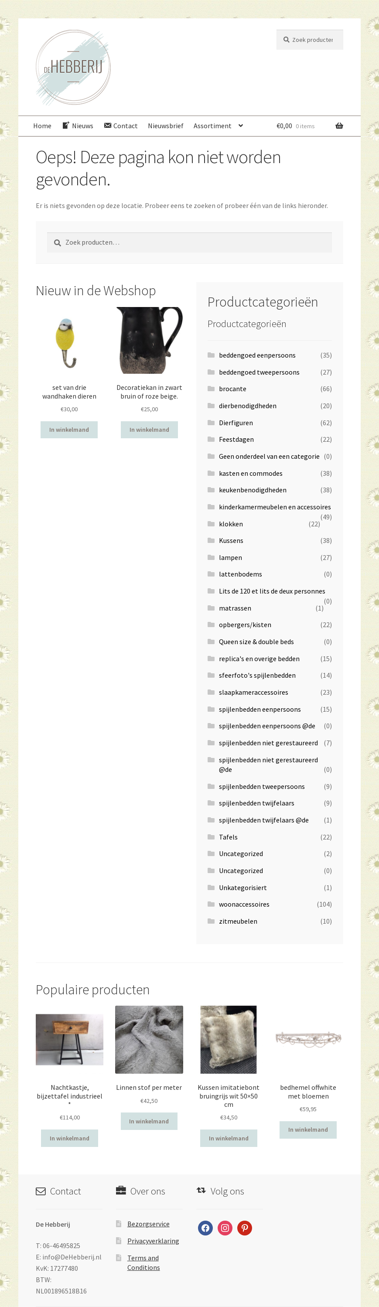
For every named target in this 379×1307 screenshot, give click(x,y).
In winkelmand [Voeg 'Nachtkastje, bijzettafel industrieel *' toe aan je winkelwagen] (69, 1138)
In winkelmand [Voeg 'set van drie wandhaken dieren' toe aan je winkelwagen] (69, 429)
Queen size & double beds (256, 641)
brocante (232, 388)
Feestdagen (236, 439)
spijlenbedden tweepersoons (262, 786)
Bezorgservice (148, 1223)
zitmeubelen (238, 921)
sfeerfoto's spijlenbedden (257, 675)
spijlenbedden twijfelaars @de (264, 820)
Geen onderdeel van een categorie (269, 456)
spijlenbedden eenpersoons (260, 709)
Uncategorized (241, 853)
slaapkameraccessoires (253, 692)
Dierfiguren (236, 422)
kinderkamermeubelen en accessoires (275, 506)
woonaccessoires (244, 904)
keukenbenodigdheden (253, 489)
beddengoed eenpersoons (257, 355)
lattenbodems (240, 574)
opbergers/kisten (245, 624)
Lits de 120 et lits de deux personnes (272, 591)
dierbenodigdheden (248, 405)
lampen (230, 557)
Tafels (228, 837)
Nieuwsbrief (166, 125)
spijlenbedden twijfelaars (256, 803)
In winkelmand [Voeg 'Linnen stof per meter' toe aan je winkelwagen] (149, 1121)
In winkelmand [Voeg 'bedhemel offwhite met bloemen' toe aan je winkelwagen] (308, 1129)
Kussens (231, 540)
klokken (231, 523)
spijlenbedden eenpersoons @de (267, 725)
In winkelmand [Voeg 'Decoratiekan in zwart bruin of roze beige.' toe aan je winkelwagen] (149, 429)
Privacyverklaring (153, 1240)
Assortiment (213, 125)
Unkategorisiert (243, 887)
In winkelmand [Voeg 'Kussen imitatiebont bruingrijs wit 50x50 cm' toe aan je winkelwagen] (229, 1138)
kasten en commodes (251, 473)
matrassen (235, 608)
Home (42, 125)
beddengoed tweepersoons (259, 372)
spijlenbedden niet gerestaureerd (268, 742)
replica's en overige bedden (259, 658)
